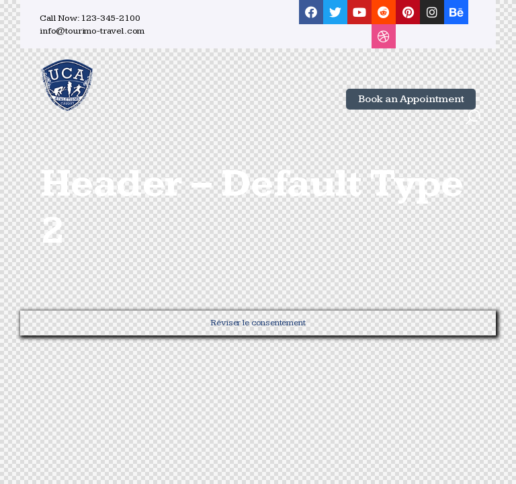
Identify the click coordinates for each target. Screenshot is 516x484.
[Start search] (473, 118)
